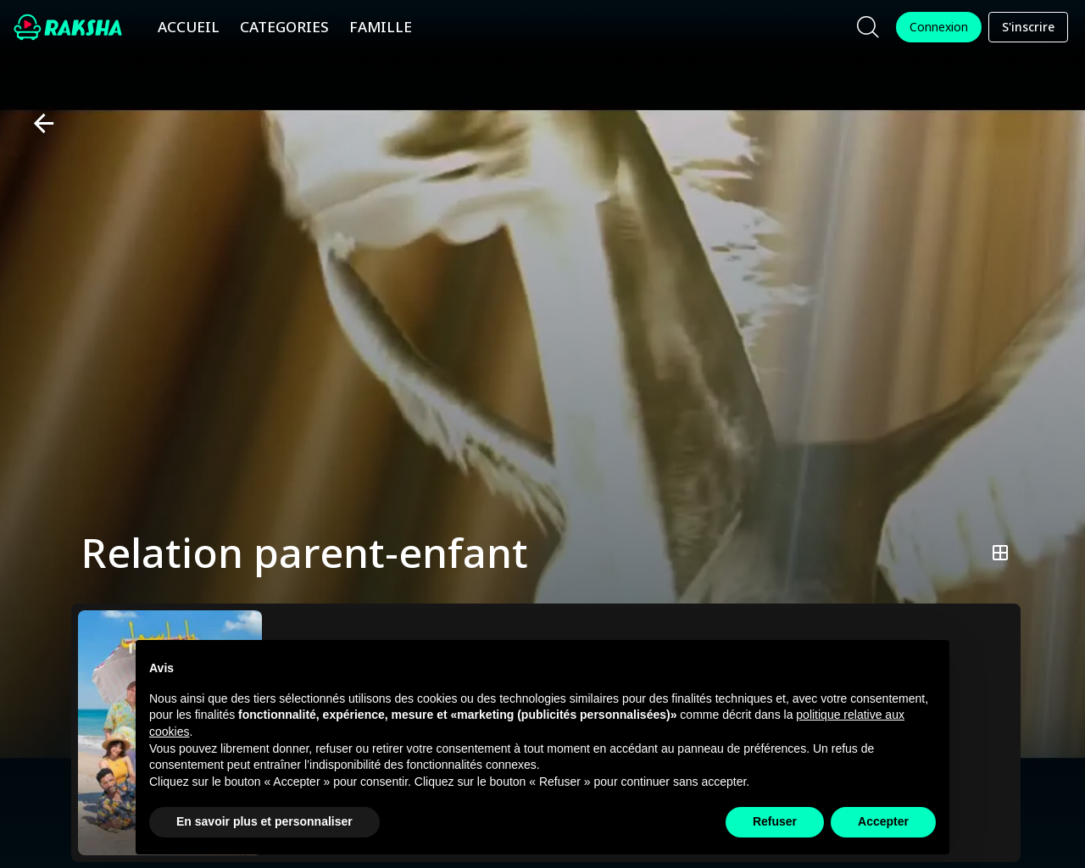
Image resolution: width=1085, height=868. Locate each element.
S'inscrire (1028, 27)
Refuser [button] (775, 821)
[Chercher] (868, 27)
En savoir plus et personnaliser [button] (264, 821)
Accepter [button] (883, 821)
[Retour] (36, 123)
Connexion (939, 27)
